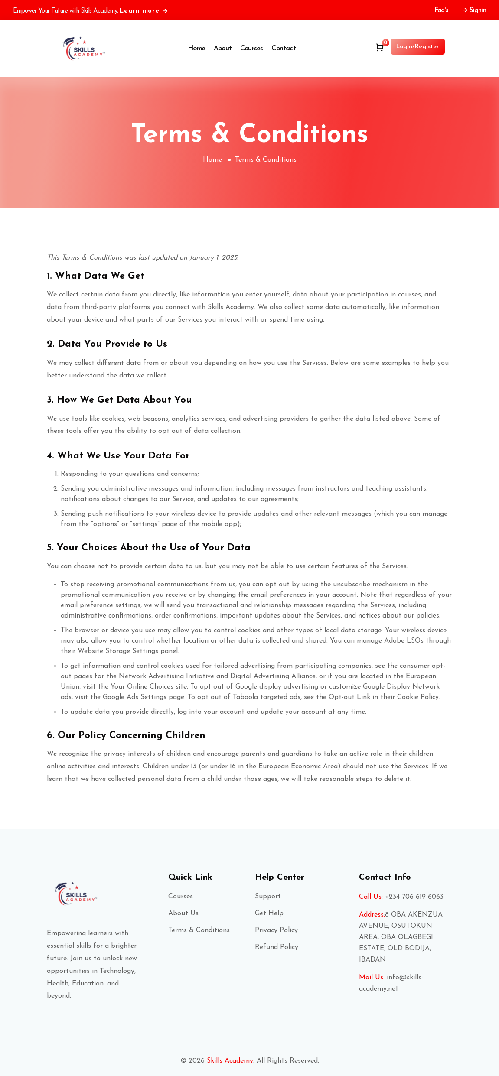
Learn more (144, 11)
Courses (251, 48)
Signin (474, 10)
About (223, 48)
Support (268, 896)
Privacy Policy (276, 930)
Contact (283, 48)
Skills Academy (230, 1060)
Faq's (441, 10)
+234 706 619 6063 (414, 897)
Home (196, 48)
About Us (183, 913)
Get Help (269, 913)
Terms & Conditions (199, 930)
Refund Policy (276, 947)
